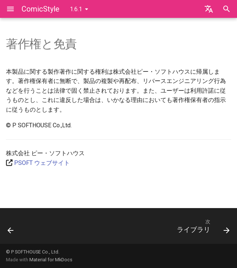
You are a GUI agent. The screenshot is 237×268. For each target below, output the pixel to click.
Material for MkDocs (50, 259)
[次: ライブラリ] (202, 228)
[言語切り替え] (208, 8)
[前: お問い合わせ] (11, 228)
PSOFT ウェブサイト (42, 162)
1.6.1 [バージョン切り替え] (76, 9)
